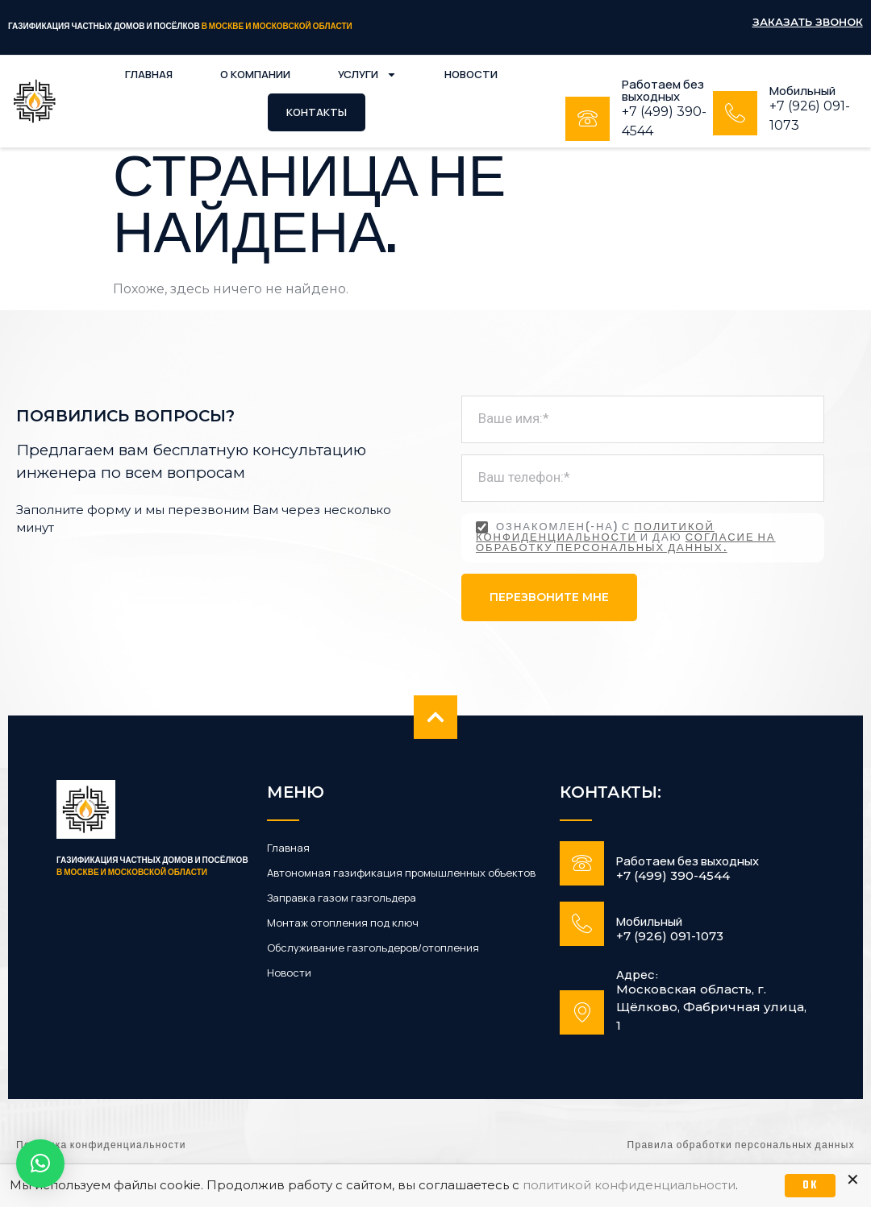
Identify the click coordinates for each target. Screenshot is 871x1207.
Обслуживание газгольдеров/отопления (373, 948)
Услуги (367, 74)
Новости (471, 74)
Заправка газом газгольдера (341, 898)
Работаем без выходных (663, 90)
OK (810, 1185)
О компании (255, 74)
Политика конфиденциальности (101, 1146)
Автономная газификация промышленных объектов (401, 873)
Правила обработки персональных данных (741, 1146)
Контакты (316, 112)
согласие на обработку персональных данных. (626, 543)
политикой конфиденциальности (595, 533)
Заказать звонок (807, 21)
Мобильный (802, 90)
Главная (149, 74)
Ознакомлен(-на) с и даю (626, 537)
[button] (40, 1163)
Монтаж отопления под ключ (343, 923)
